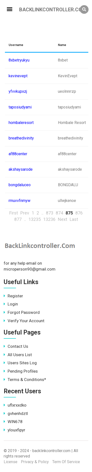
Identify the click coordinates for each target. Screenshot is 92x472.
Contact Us (16, 346)
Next (62, 219)
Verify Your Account (24, 320)
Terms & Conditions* (25, 379)
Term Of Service (66, 461)
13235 (34, 219)
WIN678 (13, 421)
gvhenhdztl (16, 413)
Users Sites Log (20, 362)
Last (74, 219)
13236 (49, 219)
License (10, 461)
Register (13, 295)
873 (49, 212)
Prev (24, 212)
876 (79, 212)
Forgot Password (22, 312)
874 (59, 212)
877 (18, 219)
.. (42, 212)
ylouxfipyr (14, 429)
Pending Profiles (21, 371)
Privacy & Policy (35, 461)
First (13, 212)
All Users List (18, 354)
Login (11, 304)
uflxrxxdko (15, 405)
